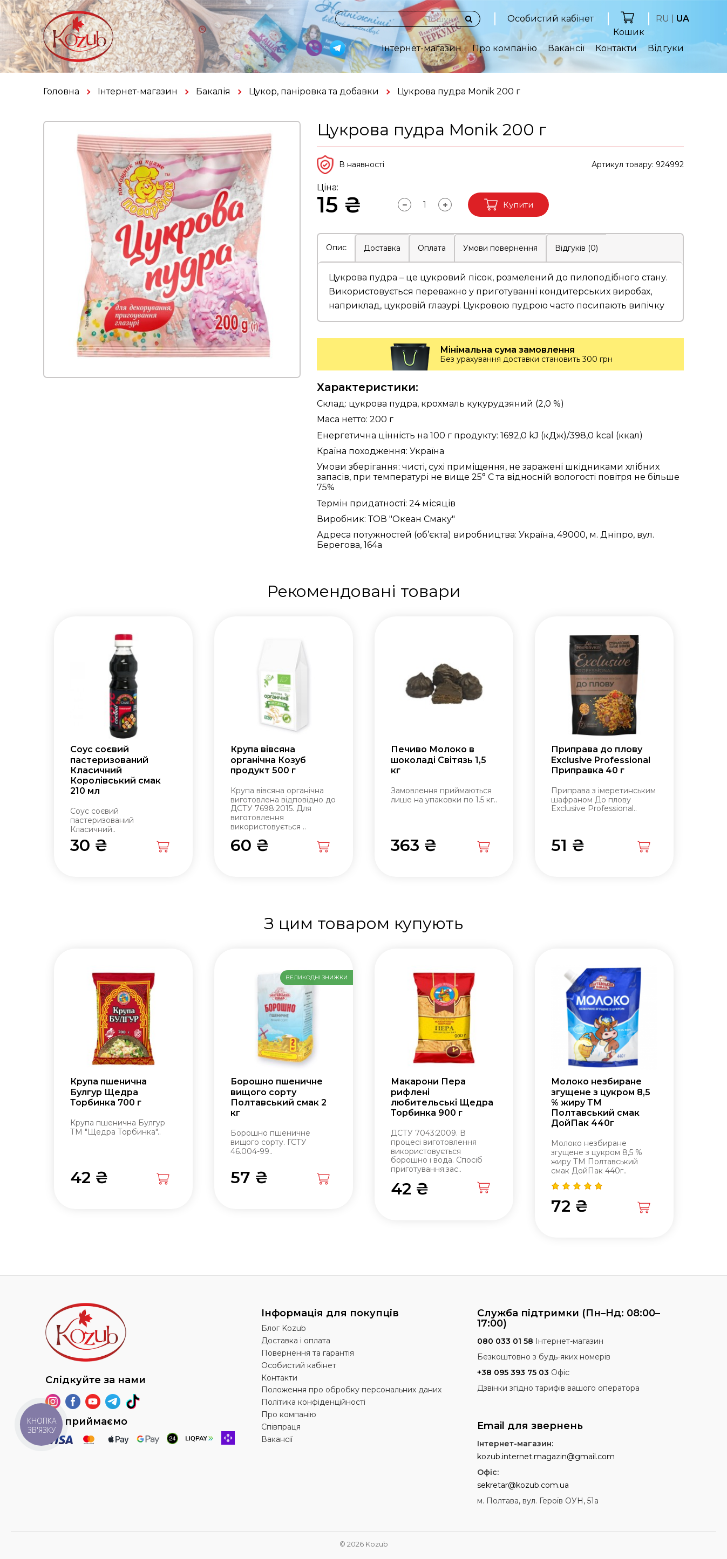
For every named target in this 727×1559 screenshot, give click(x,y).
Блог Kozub (283, 1328)
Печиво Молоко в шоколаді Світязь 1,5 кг (438, 759)
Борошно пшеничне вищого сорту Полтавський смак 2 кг (278, 1097)
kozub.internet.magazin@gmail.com (546, 1456)
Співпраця (281, 1427)
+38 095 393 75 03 (513, 1372)
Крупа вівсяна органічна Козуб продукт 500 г (268, 759)
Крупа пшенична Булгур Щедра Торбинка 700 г (108, 1091)
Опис (336, 247)
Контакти (616, 48)
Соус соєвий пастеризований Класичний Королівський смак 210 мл (115, 770)
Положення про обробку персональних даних (351, 1390)
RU (662, 18)
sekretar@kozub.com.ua (523, 1485)
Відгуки (666, 48)
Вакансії (566, 48)
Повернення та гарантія (307, 1353)
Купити (508, 204)
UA (682, 18)
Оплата (432, 248)
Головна (61, 91)
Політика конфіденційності (313, 1402)
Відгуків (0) (576, 248)
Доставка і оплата (295, 1340)
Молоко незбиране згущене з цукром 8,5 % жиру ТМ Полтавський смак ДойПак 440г (600, 1102)
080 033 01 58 (505, 1341)
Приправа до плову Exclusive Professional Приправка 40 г (600, 759)
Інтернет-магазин (421, 48)
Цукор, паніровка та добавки (314, 91)
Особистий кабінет (550, 18)
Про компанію (504, 48)
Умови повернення (500, 248)
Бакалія (213, 91)
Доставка (382, 248)
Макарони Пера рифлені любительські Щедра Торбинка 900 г (442, 1097)
